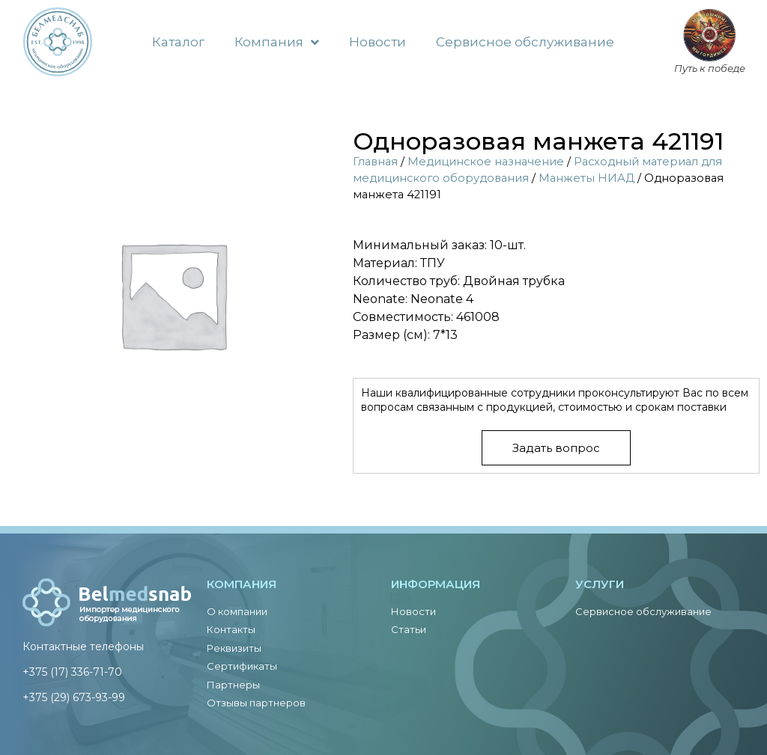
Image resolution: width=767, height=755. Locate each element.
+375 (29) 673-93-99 (73, 697)
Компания (276, 42)
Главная (375, 161)
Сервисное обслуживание (525, 41)
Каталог (178, 41)
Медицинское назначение (485, 161)
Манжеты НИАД (586, 178)
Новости (377, 41)
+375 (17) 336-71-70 (72, 672)
